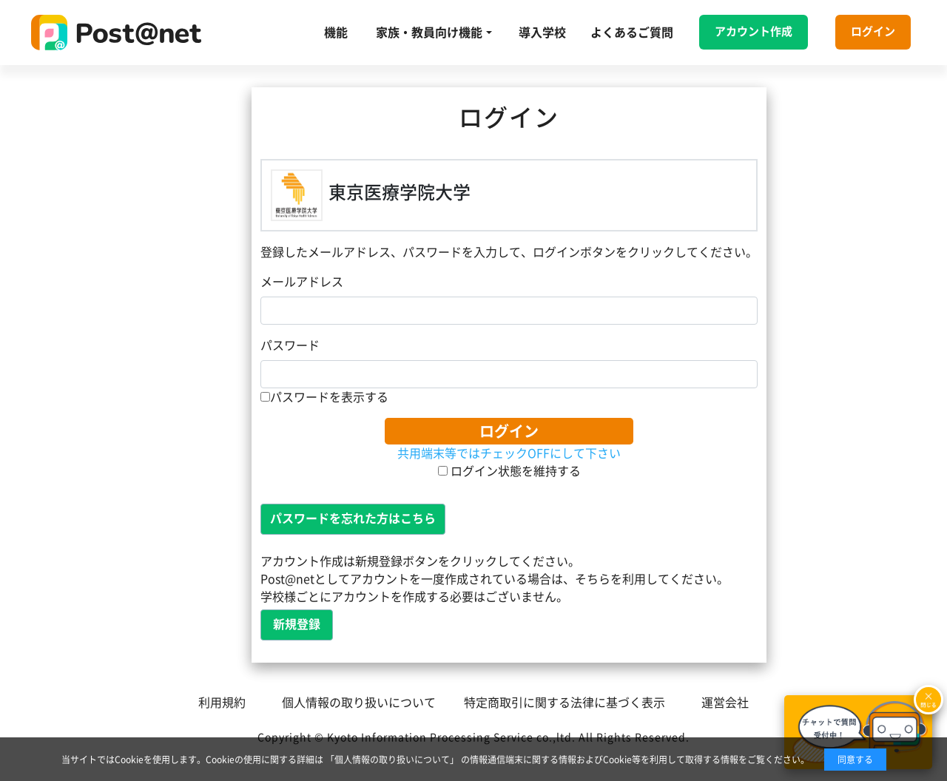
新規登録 (296, 624)
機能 (336, 32)
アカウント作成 (753, 31)
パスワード (290, 345)
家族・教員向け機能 (429, 32)
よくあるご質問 (631, 32)
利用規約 (222, 703)
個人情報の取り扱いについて (359, 703)
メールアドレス (301, 282)
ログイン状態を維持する (509, 471)
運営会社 (725, 703)
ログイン (873, 31)
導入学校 (542, 32)
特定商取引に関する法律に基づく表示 (564, 703)
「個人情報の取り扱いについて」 (392, 759)
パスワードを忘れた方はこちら (353, 518)
